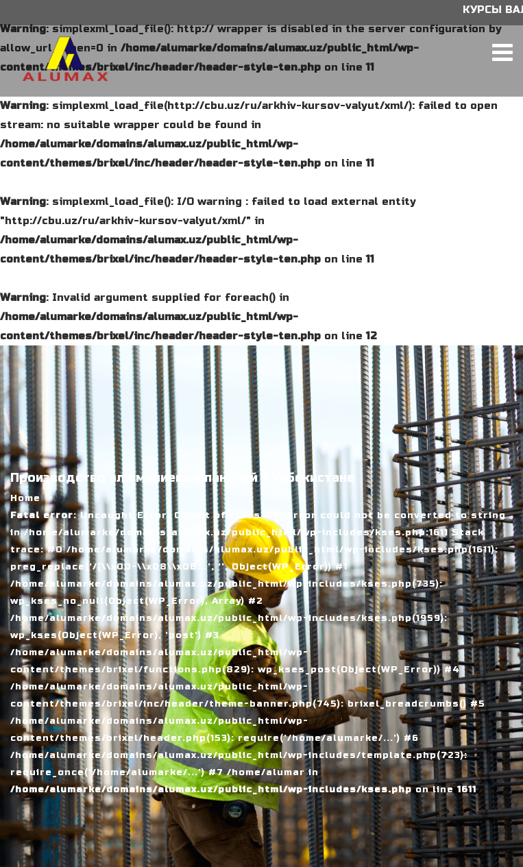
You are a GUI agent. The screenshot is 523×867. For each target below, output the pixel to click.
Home (25, 498)
